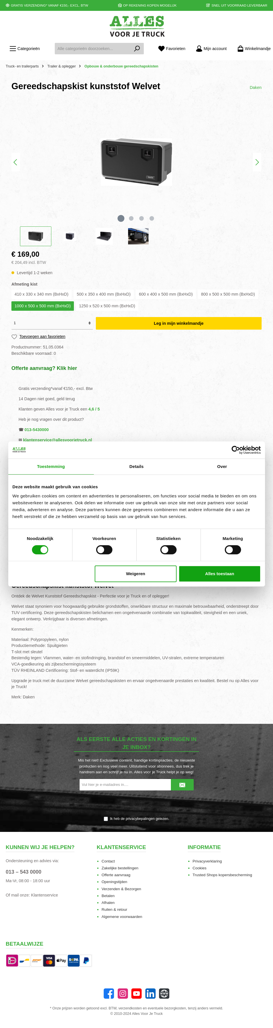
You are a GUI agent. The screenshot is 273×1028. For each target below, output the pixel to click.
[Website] (164, 993)
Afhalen (108, 903)
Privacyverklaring (207, 861)
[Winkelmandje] (252, 49)
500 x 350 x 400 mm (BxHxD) (104, 294)
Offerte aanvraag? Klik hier (44, 368)
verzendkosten (130, 1008)
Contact (108, 861)
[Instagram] (122, 993)
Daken (256, 87)
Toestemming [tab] (51, 466)
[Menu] (24, 49)
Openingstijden (114, 882)
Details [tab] (137, 466)
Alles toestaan (219, 573)
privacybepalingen (140, 819)
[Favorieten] (171, 49)
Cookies (200, 868)
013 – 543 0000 (23, 872)
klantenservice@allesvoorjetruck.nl (57, 440)
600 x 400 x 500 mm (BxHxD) (166, 294)
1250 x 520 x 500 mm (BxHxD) (107, 306)
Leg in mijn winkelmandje (178, 323)
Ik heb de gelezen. (139, 819)
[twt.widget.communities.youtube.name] (136, 993)
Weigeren (135, 573)
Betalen (108, 896)
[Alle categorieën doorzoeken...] (92, 48)
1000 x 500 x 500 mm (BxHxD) (43, 306)
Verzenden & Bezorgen (121, 889)
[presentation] (136, 804)
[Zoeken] (137, 48)
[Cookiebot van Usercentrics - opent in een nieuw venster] (236, 450)
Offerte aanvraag (116, 875)
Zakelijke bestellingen (120, 868)
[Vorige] (15, 162)
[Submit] (182, 784)
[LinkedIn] (150, 993)
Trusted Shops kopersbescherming (222, 875)
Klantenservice (44, 895)
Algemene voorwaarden (122, 917)
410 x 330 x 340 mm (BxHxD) (41, 294)
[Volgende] (257, 162)
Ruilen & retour (114, 909)
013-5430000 (37, 429)
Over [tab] (222, 466)
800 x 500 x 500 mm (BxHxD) (228, 294)
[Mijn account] (211, 49)
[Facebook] (108, 993)
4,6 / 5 (94, 409)
